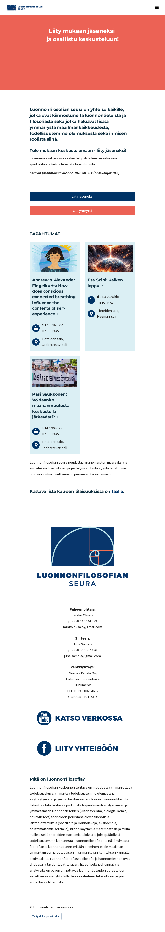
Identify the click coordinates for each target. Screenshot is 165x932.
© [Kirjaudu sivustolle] (31, 907)
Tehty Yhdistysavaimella (45, 916)
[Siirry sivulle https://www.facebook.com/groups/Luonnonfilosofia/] (82, 748)
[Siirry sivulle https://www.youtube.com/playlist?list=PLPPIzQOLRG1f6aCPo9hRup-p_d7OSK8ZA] (82, 717)
